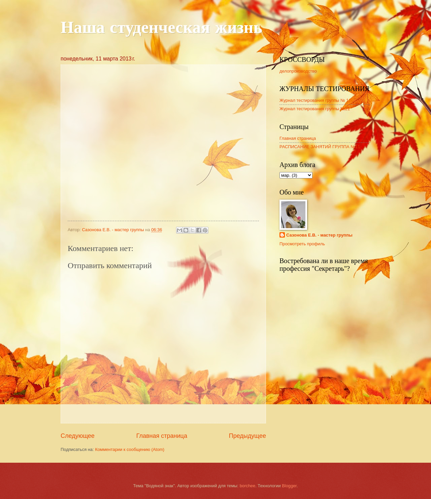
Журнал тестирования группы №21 (314, 108)
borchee (248, 485)
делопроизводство (298, 71)
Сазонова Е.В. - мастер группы (319, 235)
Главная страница (161, 435)
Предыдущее (247, 435)
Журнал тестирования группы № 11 (315, 100)
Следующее (78, 435)
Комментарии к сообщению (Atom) (129, 449)
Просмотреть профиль (302, 243)
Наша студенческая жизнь (161, 28)
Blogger (289, 485)
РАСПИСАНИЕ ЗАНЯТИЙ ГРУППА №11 (319, 146)
